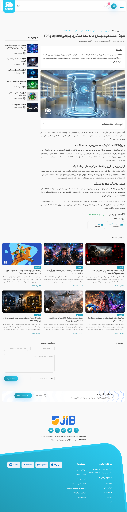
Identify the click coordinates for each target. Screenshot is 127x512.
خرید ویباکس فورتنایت (79, 493)
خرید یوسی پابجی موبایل (78, 483)
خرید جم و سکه (81, 479)
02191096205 (41, 395)
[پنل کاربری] (114, 6)
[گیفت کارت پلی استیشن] (28, 465)
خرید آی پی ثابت (81, 474)
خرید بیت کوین (81, 497)
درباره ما (109, 497)
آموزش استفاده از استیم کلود (17, 70)
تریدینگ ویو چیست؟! (18, 104)
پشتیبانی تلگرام (23, 395)
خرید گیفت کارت (81, 470)
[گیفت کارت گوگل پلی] (41, 465)
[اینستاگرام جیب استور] (76, 430)
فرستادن (11, 378)
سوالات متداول (107, 492)
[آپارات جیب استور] (63, 430)
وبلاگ (113, 31)
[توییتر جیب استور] (51, 430)
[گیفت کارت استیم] (13, 465)
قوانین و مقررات (107, 488)
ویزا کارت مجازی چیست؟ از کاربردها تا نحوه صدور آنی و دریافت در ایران (15, 48)
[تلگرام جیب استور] (69, 430)
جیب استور (121, 31)
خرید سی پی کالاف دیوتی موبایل (76, 488)
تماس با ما (108, 483)
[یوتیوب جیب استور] (57, 430)
